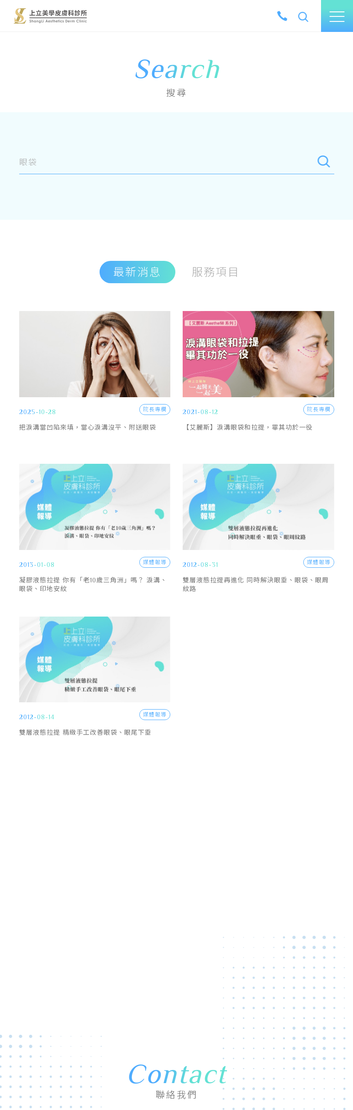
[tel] (282, 16)
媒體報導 (154, 562)
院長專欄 (154, 409)
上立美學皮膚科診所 (50, 16)
